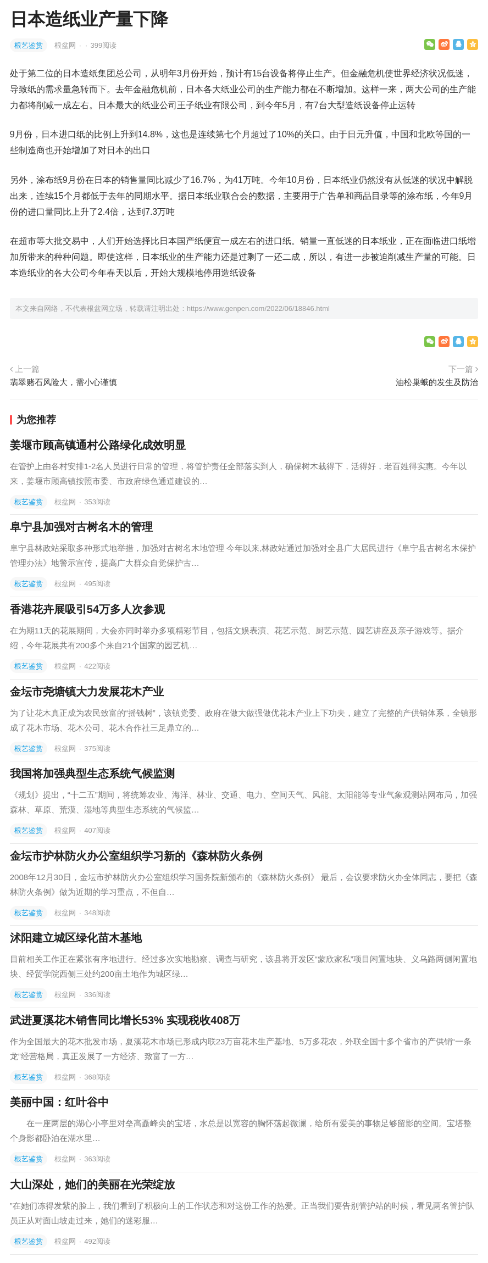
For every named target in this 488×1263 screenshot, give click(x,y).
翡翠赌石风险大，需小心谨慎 (63, 382)
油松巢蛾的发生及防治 (437, 382)
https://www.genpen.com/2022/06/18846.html (258, 308)
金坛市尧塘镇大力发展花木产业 (87, 692)
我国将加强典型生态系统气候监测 (92, 773)
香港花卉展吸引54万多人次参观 (87, 609)
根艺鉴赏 (28, 45)
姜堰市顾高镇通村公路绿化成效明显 (98, 445)
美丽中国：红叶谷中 (59, 1102)
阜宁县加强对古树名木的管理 (81, 527)
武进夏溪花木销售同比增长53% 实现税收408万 (125, 1020)
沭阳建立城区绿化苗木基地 (76, 938)
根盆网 (66, 45)
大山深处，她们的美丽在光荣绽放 (92, 1184)
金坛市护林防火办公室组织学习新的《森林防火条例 (136, 856)
